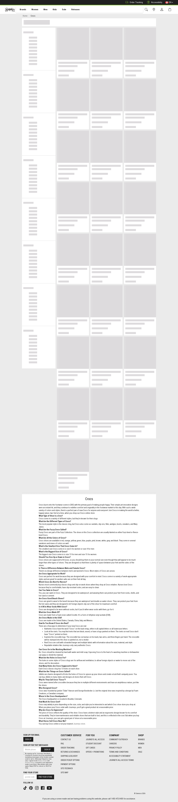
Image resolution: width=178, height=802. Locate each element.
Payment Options (68, 764)
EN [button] (169, 2)
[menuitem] (21, 10)
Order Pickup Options (70, 760)
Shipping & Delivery (69, 756)
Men (43, 10)
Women (32, 10)
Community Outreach (118, 739)
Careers (113, 744)
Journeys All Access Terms (121, 760)
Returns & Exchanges (70, 752)
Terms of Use (42, 761)
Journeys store (79, 724)
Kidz (52, 10)
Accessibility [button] (154, 2)
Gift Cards (90, 748)
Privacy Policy (115, 748)
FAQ (62, 744)
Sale (60, 10)
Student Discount (94, 744)
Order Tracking (133, 2)
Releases (71, 10)
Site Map (64, 772)
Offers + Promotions (95, 752)
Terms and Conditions (118, 752)
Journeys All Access (95, 739)
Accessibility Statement (120, 756)
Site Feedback (67, 768)
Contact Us (66, 739)
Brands (21, 10)
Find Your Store (30, 772)
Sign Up (28, 739)
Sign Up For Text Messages (35, 745)
